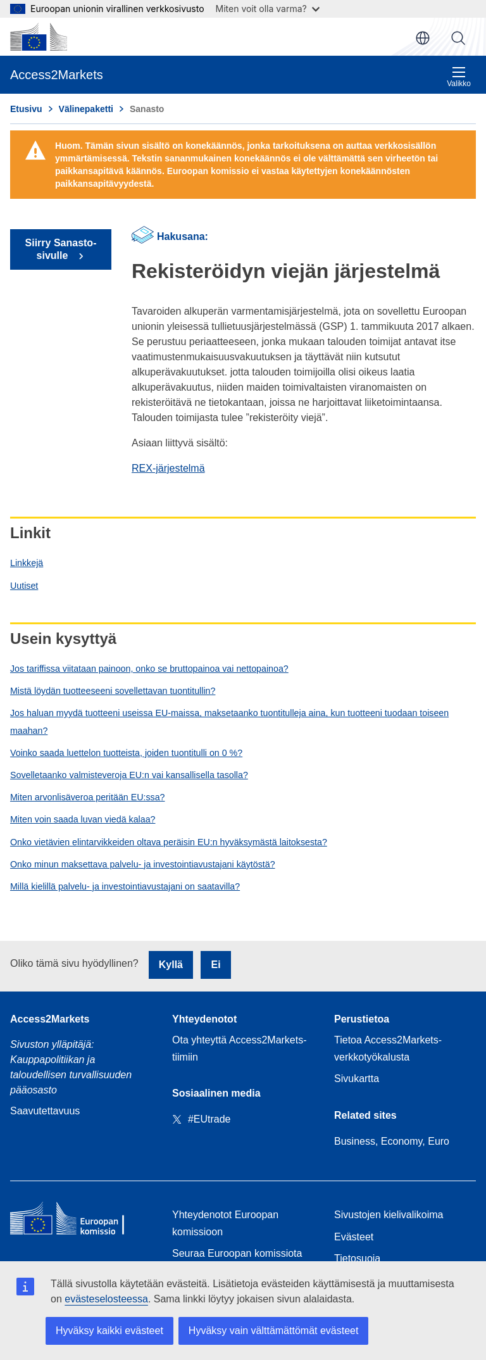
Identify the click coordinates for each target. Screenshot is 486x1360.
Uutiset (24, 586)
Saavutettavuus (45, 1110)
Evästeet (353, 1236)
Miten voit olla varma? (268, 8)
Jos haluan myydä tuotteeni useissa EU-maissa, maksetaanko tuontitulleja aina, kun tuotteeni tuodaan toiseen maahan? (229, 721)
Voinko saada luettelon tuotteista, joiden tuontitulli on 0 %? (126, 753)
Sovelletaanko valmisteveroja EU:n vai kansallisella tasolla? (129, 775)
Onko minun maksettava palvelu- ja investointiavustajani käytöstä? (142, 864)
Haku (458, 38)
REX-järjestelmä (168, 468)
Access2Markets (49, 1019)
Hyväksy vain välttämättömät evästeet (274, 1330)
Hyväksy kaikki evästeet (109, 1330)
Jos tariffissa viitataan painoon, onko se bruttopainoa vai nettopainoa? (149, 669)
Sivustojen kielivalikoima (389, 1214)
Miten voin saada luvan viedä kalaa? (82, 819)
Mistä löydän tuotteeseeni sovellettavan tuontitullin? (112, 691)
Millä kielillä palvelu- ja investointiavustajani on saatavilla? (125, 886)
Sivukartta (356, 1078)
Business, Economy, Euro (391, 1141)
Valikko (459, 77)
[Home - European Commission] (81, 1221)
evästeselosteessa (106, 1299)
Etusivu (26, 109)
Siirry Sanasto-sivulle (61, 249)
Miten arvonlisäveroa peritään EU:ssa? (87, 797)
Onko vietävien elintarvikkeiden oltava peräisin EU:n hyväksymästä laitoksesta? (168, 842)
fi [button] (422, 38)
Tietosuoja (357, 1258)
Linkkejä (26, 563)
